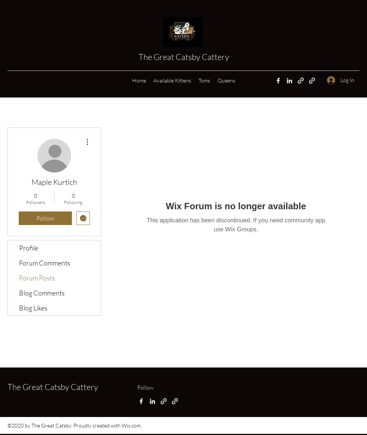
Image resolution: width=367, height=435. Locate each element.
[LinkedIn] (289, 80)
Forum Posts (37, 278)
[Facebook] (278, 80)
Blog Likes (33, 308)
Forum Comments (44, 263)
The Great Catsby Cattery (185, 57)
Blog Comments (42, 293)
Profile (28, 248)
